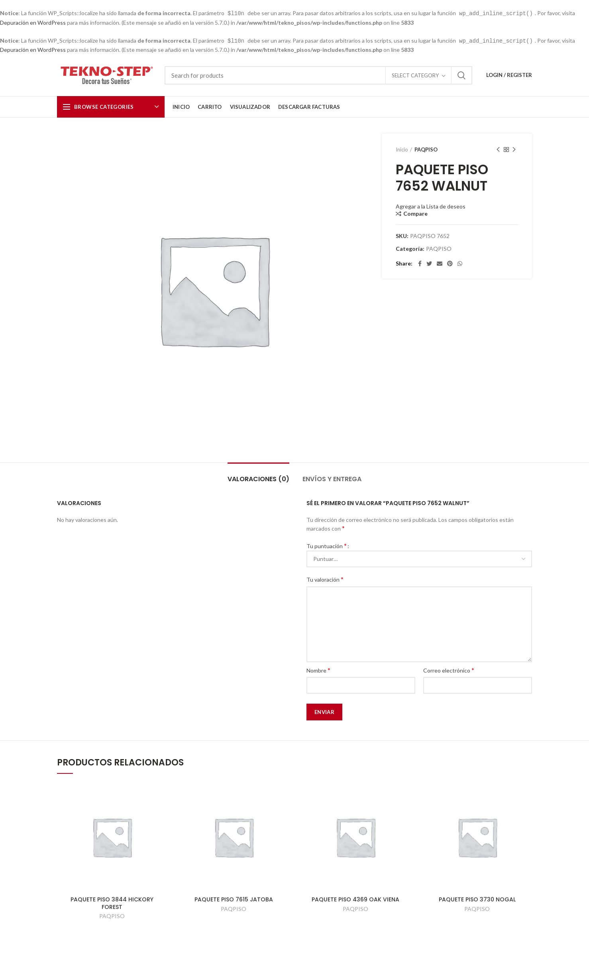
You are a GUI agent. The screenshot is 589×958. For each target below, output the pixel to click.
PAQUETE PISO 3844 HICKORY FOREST (112, 902)
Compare (415, 213)
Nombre (318, 669)
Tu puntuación (326, 545)
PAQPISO (426, 149)
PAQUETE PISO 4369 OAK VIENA (355, 898)
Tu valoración (325, 578)
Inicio (402, 149)
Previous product (498, 149)
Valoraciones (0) (258, 478)
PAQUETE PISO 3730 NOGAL (477, 898)
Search (461, 74)
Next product (514, 149)
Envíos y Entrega (331, 478)
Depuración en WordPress (33, 22)
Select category (415, 74)
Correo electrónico (448, 669)
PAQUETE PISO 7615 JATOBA (233, 898)
